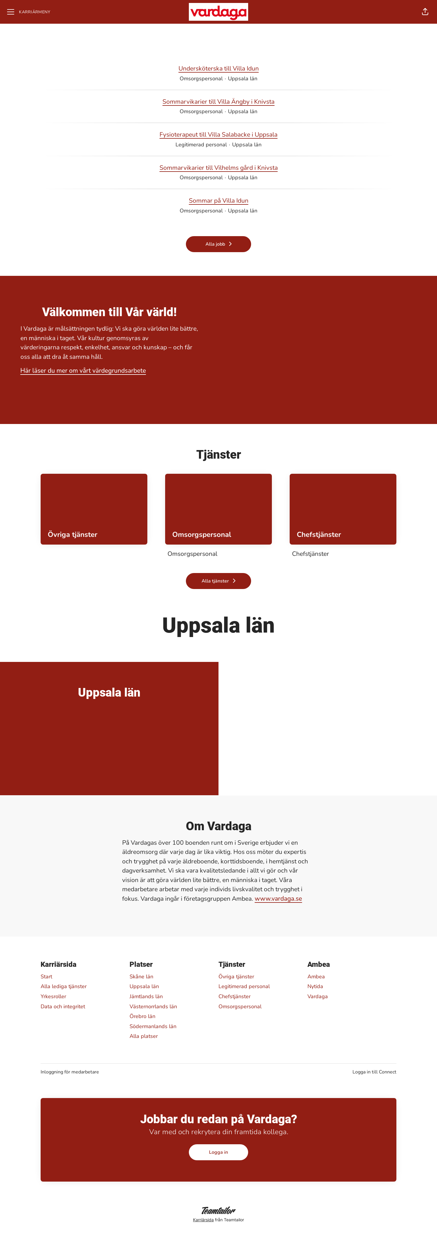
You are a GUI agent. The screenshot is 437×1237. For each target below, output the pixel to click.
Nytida (315, 986)
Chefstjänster (234, 996)
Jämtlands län (146, 996)
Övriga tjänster (236, 976)
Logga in (218, 1152)
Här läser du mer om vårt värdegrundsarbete (83, 371)
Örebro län (142, 1016)
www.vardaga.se (278, 898)
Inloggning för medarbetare (70, 1072)
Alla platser (144, 1036)
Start (46, 976)
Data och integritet (63, 1006)
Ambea (316, 976)
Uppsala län (144, 986)
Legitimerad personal (244, 986)
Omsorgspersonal (239, 1006)
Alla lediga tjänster (64, 986)
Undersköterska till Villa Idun (218, 68)
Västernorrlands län (153, 1006)
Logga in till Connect (374, 1072)
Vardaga (317, 996)
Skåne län (141, 976)
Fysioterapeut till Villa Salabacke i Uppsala (218, 135)
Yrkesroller (53, 996)
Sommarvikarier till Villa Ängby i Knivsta (218, 102)
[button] (425, 12)
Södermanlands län (153, 1026)
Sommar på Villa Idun (218, 201)
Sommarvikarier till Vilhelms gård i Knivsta (219, 168)
